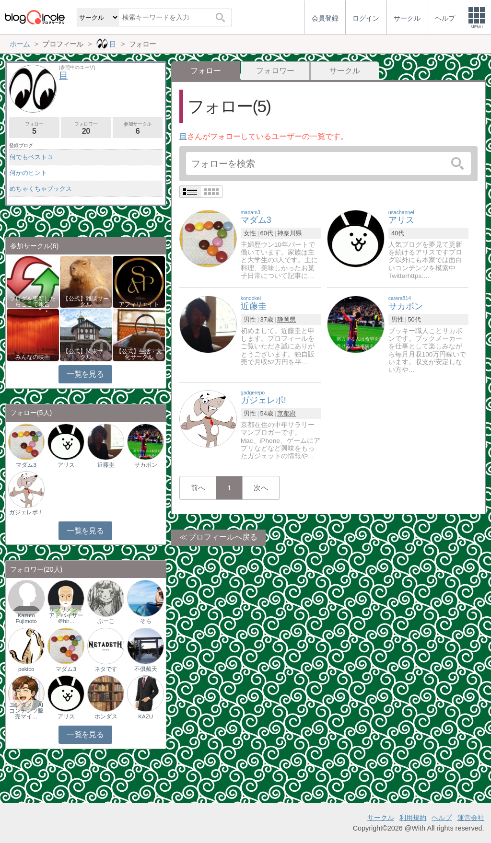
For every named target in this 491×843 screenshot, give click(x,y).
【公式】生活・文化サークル (139, 354)
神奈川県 (289, 233)
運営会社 (470, 817)
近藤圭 (106, 465)
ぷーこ (106, 621)
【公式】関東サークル (86, 354)
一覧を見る (85, 374)
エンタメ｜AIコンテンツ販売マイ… (26, 710)
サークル (344, 71)
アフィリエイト (139, 304)
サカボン (145, 465)
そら (146, 621)
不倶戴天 (145, 669)
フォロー (34, 128)
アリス (66, 465)
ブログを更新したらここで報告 (33, 301)
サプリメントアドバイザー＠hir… (66, 615)
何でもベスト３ (31, 157)
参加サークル (138, 128)
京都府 (286, 413)
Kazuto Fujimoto (26, 618)
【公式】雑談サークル (86, 301)
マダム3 (26, 465)
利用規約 (412, 817)
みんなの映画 (32, 357)
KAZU (145, 716)
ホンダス (105, 716)
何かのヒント (28, 172)
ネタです (105, 669)
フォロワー (275, 71)
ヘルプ (442, 817)
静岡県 (286, 319)
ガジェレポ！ (26, 512)
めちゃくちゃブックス (41, 188)
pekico (26, 669)
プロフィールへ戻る (222, 537)
